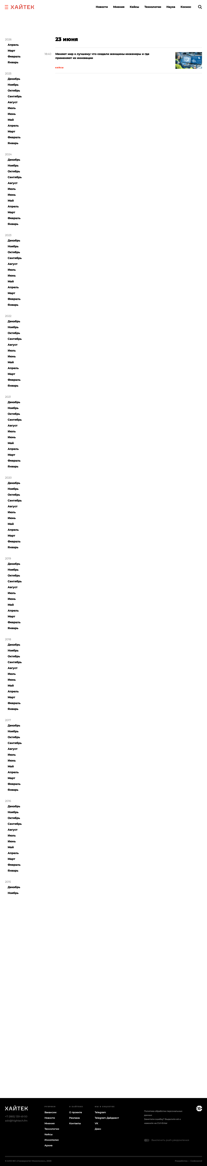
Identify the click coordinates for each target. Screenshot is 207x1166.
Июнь (12, 114)
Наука (170, 7)
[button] (6, 6)
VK (96, 1123)
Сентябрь (15, 96)
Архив (48, 1145)
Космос (186, 7)
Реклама (74, 1117)
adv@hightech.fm (16, 1120)
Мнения (118, 7)
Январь (13, 62)
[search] (200, 7)
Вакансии (50, 1112)
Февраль (14, 56)
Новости (102, 7)
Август (12, 102)
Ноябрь (13, 84)
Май (11, 119)
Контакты (75, 1123)
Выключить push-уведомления (170, 1140)
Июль (12, 108)
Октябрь (14, 90)
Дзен (98, 1128)
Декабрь (14, 78)
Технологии (152, 7)
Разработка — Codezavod (188, 1161)
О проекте (75, 1112)
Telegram (100, 1112)
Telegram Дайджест (107, 1117)
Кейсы (134, 7)
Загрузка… (103, 1012)
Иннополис (51, 1139)
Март (11, 50)
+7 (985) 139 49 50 (16, 1116)
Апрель (13, 44)
